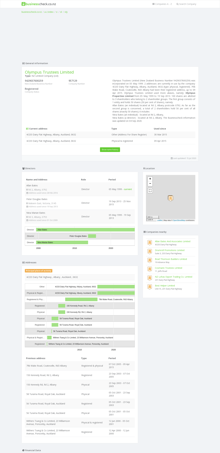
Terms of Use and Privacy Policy (110, 444)
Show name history (110, 149)
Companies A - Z (162, 3)
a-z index (48, 11)
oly (66, 11)
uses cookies (92, 447)
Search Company (186, 3)
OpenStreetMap (179, 220)
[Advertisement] (110, 37)
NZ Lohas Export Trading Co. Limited (173, 276)
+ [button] (150, 179)
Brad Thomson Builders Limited (171, 259)
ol (61, 11)
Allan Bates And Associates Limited (172, 241)
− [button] (150, 183)
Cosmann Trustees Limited (168, 267)
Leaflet (159, 220)
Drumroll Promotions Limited (169, 250)
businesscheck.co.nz (32, 11)
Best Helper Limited (165, 285)
